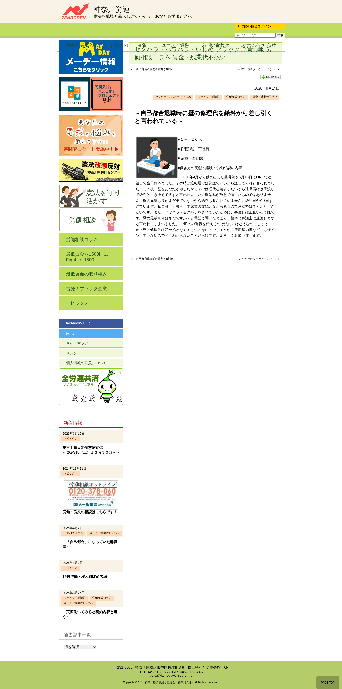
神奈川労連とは (82, 44)
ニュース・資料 (173, 44)
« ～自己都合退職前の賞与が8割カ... (153, 69)
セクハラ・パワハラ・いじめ (173, 96)
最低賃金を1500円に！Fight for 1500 (89, 257)
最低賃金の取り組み (86, 273)
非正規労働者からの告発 (105, 533)
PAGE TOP (328, 682)
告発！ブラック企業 (86, 288)
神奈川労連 (111, 9)
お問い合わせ (215, 44)
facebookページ (79, 323)
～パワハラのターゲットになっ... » (258, 69)
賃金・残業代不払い (265, 96)
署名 (141, 44)
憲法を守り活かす (103, 197)
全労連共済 (120, 372)
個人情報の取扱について (86, 363)
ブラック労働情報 (209, 96)
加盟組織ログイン (254, 26)
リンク (71, 353)
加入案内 (119, 44)
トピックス (77, 303)
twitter (71, 333)
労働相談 (82, 220)
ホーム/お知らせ (259, 44)
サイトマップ (77, 343)
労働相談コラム (236, 96)
